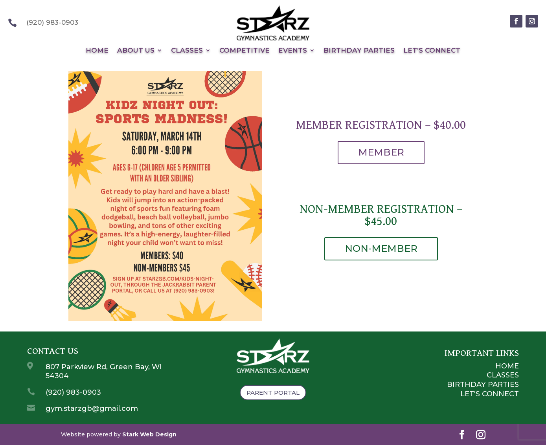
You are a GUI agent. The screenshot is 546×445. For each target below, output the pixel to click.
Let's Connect (489, 394)
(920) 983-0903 (73, 392)
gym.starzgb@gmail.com (92, 408)
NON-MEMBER (381, 248)
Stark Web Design (149, 434)
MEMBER (381, 152)
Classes (187, 51)
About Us (135, 51)
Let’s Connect (431, 51)
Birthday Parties (359, 51)
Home (97, 51)
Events (292, 51)
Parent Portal (273, 392)
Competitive (244, 51)
